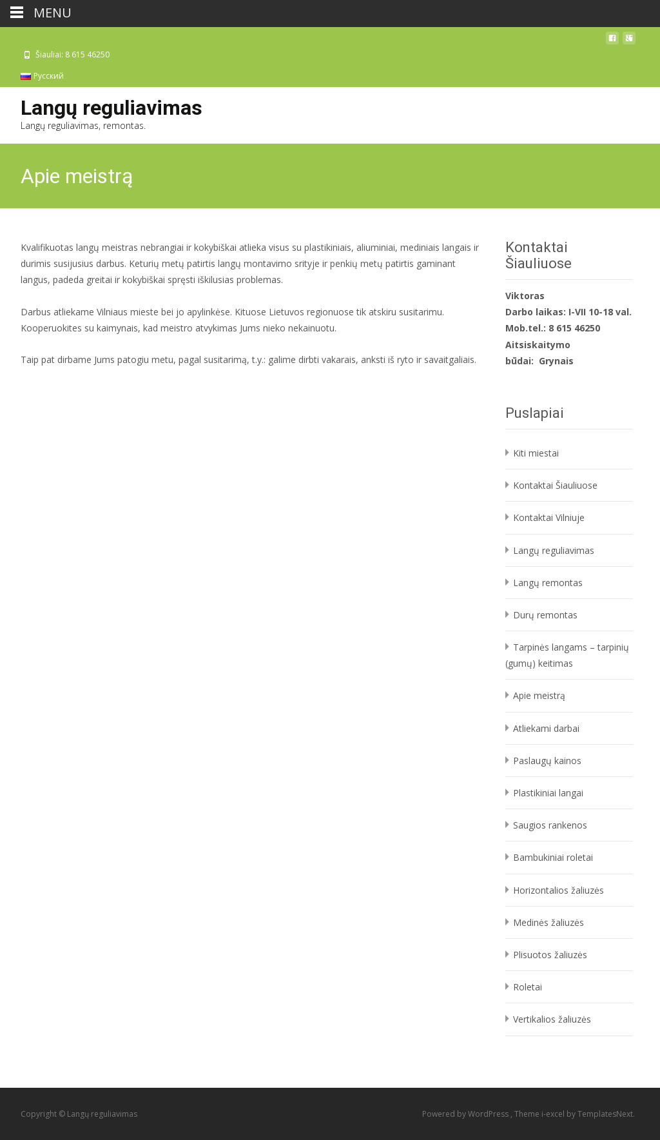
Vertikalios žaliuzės (552, 1019)
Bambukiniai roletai (553, 857)
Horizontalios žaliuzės (558, 890)
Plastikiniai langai (548, 793)
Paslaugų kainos (547, 760)
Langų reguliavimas (553, 550)
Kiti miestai (536, 453)
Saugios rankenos (550, 825)
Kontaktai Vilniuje (549, 517)
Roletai (527, 987)
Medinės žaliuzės (548, 922)
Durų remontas (545, 615)
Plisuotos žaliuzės (550, 954)
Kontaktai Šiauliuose (555, 485)
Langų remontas (548, 582)
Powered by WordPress (466, 1113)
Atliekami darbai (546, 728)
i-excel (554, 1113)
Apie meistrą (539, 695)
